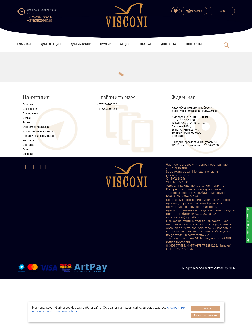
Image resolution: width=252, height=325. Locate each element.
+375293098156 (40, 21)
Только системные (205, 315)
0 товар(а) (194, 11)
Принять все (205, 308)
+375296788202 (40, 17)
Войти (222, 11)
